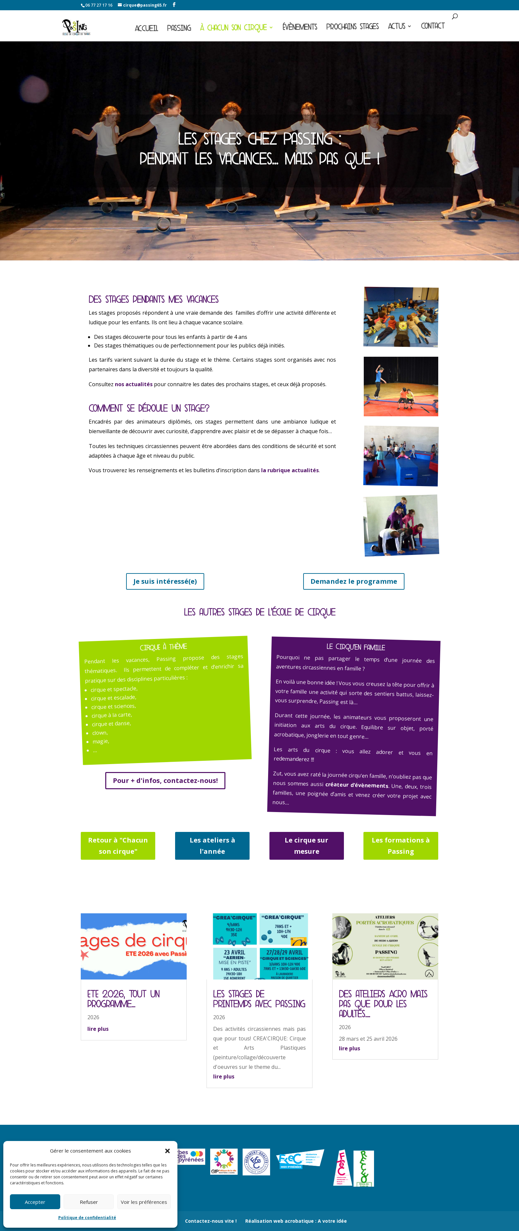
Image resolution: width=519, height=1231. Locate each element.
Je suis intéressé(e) (165, 581)
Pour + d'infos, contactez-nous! (165, 780)
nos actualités (134, 384)
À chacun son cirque (233, 29)
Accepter (35, 1202)
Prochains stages (352, 28)
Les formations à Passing (401, 846)
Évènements (300, 28)
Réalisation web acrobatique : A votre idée (296, 1221)
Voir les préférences (144, 1202)
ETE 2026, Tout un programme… (123, 999)
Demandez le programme (353, 581)
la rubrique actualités (290, 470)
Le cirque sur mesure (306, 846)
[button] (167, 1151)
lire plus (98, 1028)
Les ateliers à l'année (212, 846)
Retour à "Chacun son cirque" (118, 846)
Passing (179, 29)
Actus (396, 27)
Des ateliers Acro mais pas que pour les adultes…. (383, 1004)
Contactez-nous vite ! (211, 1221)
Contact (433, 27)
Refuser (89, 1202)
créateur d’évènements (356, 785)
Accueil (146, 30)
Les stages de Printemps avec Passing (259, 999)
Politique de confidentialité (87, 1217)
